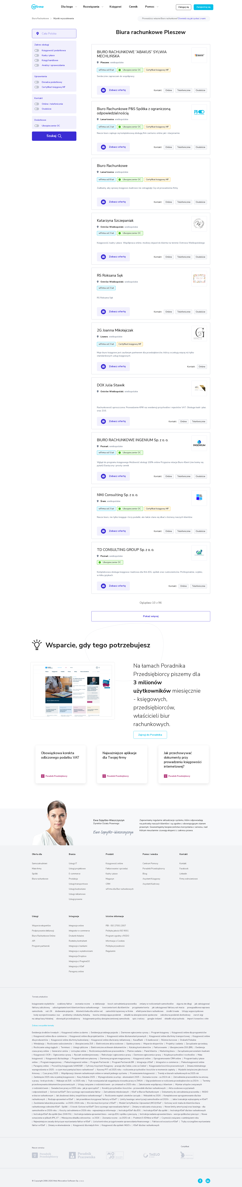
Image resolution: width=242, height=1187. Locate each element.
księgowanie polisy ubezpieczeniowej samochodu (106, 1018)
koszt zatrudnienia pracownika (122, 1003)
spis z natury (138, 1018)
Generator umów (60, 1051)
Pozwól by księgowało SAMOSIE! (67, 1066)
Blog (145, 873)
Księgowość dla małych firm (86, 1125)
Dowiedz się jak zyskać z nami (192, 18)
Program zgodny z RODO (117, 935)
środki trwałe (172, 1011)
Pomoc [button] (150, 6)
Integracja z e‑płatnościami (81, 951)
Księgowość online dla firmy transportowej (169, 1036)
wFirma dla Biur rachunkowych (120, 889)
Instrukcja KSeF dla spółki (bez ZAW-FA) (52, 1114)
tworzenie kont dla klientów (115, 1007)
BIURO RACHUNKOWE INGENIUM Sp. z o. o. (132, 440)
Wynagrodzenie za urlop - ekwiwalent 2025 (118, 1077)
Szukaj (54, 136)
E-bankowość (152, 1040)
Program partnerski (41, 946)
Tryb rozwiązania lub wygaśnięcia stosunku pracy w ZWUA (115, 1080)
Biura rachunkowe (40, 878)
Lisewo (104, 336)
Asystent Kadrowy (151, 884)
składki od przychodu (174, 1018)
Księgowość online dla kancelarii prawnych (126, 1036)
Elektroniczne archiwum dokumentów (108, 1047)
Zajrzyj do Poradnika (150, 735)
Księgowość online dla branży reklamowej (110, 1040)
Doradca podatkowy (52, 82)
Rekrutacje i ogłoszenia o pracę (116, 1054)
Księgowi (115, 6)
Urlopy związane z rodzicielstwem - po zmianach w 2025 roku (107, 1084)
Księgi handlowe (50, 60)
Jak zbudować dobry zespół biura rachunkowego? (79, 1095)
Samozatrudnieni (39, 863)
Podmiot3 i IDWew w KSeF (146, 1118)
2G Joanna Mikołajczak (115, 330)
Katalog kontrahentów (140, 1047)
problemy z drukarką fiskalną (76, 1015)
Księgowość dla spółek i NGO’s (116, 1125)
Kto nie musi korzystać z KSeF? (101, 1103)
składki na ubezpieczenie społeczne (140, 1015)
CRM (108, 884)
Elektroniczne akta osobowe (109, 1043)
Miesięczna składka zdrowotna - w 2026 (80, 1118)
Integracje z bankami (78, 946)
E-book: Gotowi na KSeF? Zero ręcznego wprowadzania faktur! (100, 1106)
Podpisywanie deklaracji (43, 930)
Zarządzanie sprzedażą (196, 1043)
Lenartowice (107, 119)
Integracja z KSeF (76, 966)
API (33, 941)
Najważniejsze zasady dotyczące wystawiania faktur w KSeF (62, 1121)
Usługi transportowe (78, 884)
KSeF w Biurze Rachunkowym (145, 1092)
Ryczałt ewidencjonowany (86, 1054)
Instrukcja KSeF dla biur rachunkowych (188, 1110)
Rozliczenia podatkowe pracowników (106, 1051)
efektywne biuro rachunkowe (149, 1011)
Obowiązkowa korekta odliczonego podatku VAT (60, 755)
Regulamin (110, 951)
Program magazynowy (51, 1062)
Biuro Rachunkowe (112, 165)
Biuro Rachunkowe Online (43, 935)
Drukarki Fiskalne (188, 1040)
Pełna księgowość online (76, 1062)
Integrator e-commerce (79, 930)
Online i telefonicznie (52, 103)
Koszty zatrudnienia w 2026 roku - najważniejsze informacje (88, 1110)
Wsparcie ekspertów (41, 925)
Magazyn (110, 878)
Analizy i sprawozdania (53, 65)
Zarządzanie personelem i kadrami (193, 1051)
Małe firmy (37, 868)
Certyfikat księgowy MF (53, 87)
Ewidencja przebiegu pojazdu (104, 1032)
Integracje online (76, 925)
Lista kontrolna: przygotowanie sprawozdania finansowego (121, 1121)
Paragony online (76, 971)
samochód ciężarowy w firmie (119, 1011)
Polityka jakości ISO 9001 (117, 930)
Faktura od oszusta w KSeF (165, 1121)
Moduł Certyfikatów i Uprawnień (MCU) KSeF (140, 1103)
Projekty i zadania (174, 1043)
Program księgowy (160, 1032)
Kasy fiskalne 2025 (86, 1077)
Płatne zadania (134, 1051)
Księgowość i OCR (42, 1054)
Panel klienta (150, 1051)
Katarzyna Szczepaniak (115, 220)
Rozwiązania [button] (91, 6)
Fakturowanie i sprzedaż (117, 868)
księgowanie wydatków (43, 1003)
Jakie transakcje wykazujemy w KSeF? (190, 1099)
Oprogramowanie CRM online (167, 1058)
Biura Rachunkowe (40, 18)
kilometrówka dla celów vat (89, 1011)
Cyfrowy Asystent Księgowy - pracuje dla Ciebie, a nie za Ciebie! (116, 1066)
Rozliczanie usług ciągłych (46, 1047)
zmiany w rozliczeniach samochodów (157, 1003)
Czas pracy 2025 (50, 1073)
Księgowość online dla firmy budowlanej (69, 1040)
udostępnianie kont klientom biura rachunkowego (76, 1007)
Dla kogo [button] (67, 6)
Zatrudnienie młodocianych (116, 1092)
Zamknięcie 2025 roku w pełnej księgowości (54, 1077)
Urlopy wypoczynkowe (192, 1011)
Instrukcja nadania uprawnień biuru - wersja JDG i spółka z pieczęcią (105, 1114)
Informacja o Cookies (115, 941)
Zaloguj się (183, 7)
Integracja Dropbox (77, 956)
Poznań (104, 446)
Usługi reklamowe (77, 894)
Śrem (103, 501)
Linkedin (183, 873)
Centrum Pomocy (150, 863)
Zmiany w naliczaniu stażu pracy (147, 1106)
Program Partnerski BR (123, 1062)
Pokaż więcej (151, 616)
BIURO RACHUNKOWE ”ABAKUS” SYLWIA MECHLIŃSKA (132, 54)
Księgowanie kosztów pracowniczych (166, 1066)
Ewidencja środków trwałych (45, 1032)
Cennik (133, 6)
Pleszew (104, 62)
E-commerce (74, 873)
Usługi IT (73, 863)
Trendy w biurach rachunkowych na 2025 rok (178, 1073)
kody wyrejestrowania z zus (47, 1015)
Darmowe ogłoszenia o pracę (134, 1032)
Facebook (183, 868)
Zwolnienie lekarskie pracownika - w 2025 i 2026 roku (59, 1103)
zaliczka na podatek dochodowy (175, 1015)
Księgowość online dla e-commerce (50, 1036)
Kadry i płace (48, 55)
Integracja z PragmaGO (79, 961)
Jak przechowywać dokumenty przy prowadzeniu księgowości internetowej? (182, 760)
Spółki (35, 873)
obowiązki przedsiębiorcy (68, 1018)
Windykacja (39, 1043)
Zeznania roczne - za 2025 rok (116, 1118)
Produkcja (73, 878)
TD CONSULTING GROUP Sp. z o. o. (125, 549)
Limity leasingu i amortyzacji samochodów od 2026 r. (145, 1099)
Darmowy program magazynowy (115, 1058)
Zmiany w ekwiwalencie (59, 1125)
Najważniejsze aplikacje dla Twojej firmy (119, 755)
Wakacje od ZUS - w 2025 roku (70, 1080)
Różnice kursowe (169, 1040)
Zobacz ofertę (113, 90)
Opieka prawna (133, 1043)
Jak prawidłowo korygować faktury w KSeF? (97, 1099)
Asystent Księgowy (151, 878)
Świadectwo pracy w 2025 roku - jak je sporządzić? (75, 1088)
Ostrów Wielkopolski (111, 226)
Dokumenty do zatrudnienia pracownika (180, 1092)
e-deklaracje (99, 1003)
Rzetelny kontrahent (78, 941)
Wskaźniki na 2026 (152, 1095)
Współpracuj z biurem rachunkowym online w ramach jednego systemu (94, 1073)
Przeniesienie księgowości (142, 1073)
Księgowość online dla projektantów (87, 1036)
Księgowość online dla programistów (189, 1032)
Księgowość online (114, 863)
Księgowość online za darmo (75, 1032)
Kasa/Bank (138, 1040)
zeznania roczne (82, 1003)
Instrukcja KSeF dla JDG (130, 1110)
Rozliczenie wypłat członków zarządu (122, 1095)
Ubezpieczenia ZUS (84, 1043)
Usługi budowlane (77, 889)
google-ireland (154, 1018)
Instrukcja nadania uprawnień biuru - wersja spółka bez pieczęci (169, 1114)
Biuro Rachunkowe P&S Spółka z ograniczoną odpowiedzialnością (133, 111)
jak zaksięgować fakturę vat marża (168, 1007)
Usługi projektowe (77, 868)
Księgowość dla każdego (57, 1058)
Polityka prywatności (115, 946)
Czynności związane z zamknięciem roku (180, 1118)
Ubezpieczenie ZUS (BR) (181, 1047)
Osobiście (46, 108)
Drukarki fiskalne (76, 935)
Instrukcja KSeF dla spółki (155, 1110)
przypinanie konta (140, 1007)
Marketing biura (167, 1051)
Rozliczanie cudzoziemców (59, 1043)
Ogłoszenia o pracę (62, 1054)
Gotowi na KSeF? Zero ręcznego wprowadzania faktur (75, 1092)
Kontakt (182, 863)
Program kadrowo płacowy (84, 1058)
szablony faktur (64, 1003)
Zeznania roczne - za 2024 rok (156, 1077)
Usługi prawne (75, 899)
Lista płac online (78, 1051)
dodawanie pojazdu (64, 1011)
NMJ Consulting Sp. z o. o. (117, 495)
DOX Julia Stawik (111, 385)
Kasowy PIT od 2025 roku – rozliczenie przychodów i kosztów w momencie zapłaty (136, 1069)
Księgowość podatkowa (54, 50)
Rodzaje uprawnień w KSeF (60, 1099)
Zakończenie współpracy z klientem (155, 1084)
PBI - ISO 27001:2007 (116, 925)
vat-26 (49, 1011)
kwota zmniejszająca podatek (107, 1015)
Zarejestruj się (203, 7)
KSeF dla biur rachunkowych (146, 1125)
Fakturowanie (160, 1047)
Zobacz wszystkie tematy (43, 1025)
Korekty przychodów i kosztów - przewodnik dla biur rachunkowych (134, 1088)
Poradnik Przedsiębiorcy (154, 868)
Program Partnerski (99, 1062)
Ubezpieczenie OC (51, 125)
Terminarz (65, 1047)
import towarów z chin (198, 1018)
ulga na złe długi (184, 1003)
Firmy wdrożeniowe (188, 878)
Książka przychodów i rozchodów (179, 1054)
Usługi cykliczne (80, 1047)
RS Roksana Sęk (110, 275)
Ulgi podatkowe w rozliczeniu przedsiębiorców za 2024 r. (173, 1080)
